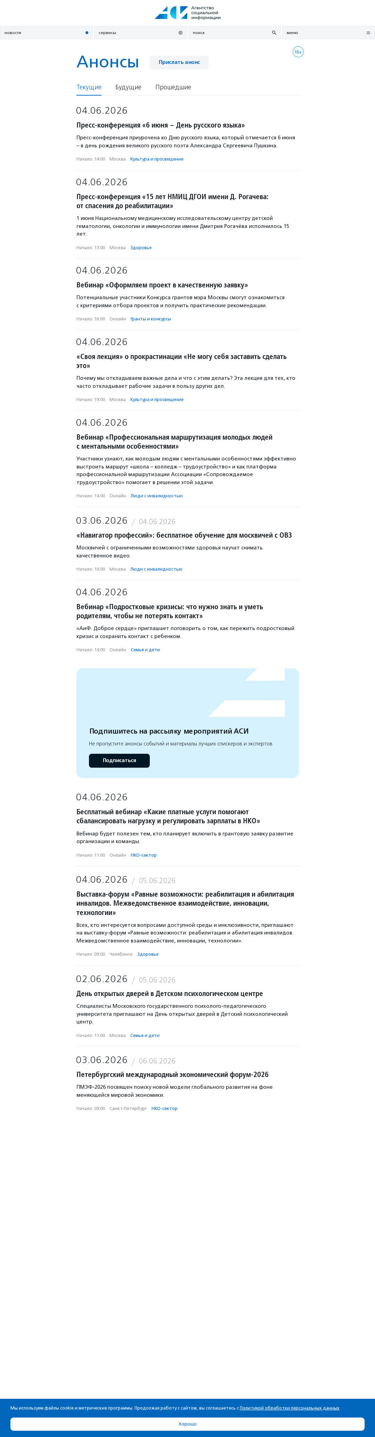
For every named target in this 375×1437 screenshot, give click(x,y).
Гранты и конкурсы (151, 318)
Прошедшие (173, 87)
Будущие (128, 87)
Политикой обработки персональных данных (290, 1408)
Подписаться (119, 760)
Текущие (88, 87)
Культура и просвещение (157, 159)
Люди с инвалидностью (157, 495)
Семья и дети (145, 649)
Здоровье (141, 247)
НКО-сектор (144, 855)
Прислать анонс (179, 62)
